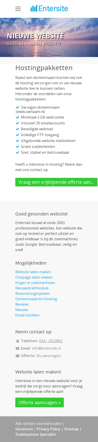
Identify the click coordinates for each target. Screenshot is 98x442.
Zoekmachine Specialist (35, 434)
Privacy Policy (48, 428)
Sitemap (71, 428)
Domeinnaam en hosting (36, 298)
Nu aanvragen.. (49, 355)
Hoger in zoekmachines (35, 282)
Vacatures (24, 428)
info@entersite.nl (46, 348)
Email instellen (27, 315)
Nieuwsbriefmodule (32, 288)
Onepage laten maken (34, 277)
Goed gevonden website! (33, 43)
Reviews (22, 304)
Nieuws (21, 309)
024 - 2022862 (50, 340)
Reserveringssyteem (32, 293)
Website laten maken (33, 271)
